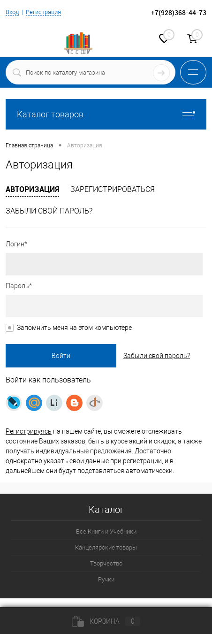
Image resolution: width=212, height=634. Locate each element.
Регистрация (43, 11)
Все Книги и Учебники (106, 531)
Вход (12, 11)
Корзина (106, 621)
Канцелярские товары (106, 547)
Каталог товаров (106, 114)
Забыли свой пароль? (49, 210)
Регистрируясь (29, 431)
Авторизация (32, 189)
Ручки (106, 579)
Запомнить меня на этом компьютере (74, 327)
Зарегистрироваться (112, 189)
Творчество (106, 563)
